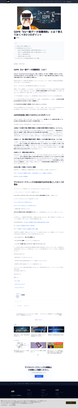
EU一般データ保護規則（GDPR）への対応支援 (25, 225)
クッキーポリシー (4, 404)
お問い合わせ (69, 1)
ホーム (12, 383)
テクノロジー (29, 395)
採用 (64, 1)
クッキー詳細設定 (12, 404)
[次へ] (63, 340)
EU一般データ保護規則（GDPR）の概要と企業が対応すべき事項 (36, 222)
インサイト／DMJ (44, 393)
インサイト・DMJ (50, 1)
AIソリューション (30, 397)
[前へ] (61, 340)
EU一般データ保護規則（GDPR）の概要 (30, 228)
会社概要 (57, 393)
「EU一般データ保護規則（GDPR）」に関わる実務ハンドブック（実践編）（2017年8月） (34, 173)
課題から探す (29, 393)
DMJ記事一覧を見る (39, 319)
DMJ (15, 383)
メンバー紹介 (58, 397)
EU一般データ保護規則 (23, 176)
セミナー (60, 1)
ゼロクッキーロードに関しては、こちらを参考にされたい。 (25, 205)
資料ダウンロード (44, 395)
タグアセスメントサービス (20, 284)
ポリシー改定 (17, 280)
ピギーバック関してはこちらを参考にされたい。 (23, 202)
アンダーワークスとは (33, 1)
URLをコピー (26, 305)
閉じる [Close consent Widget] (71, 402)
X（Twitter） (19, 305)
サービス (40, 1)
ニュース (56, 1)
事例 (44, 1)
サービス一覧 (29, 392)
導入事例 (42, 392)
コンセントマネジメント (19, 287)
